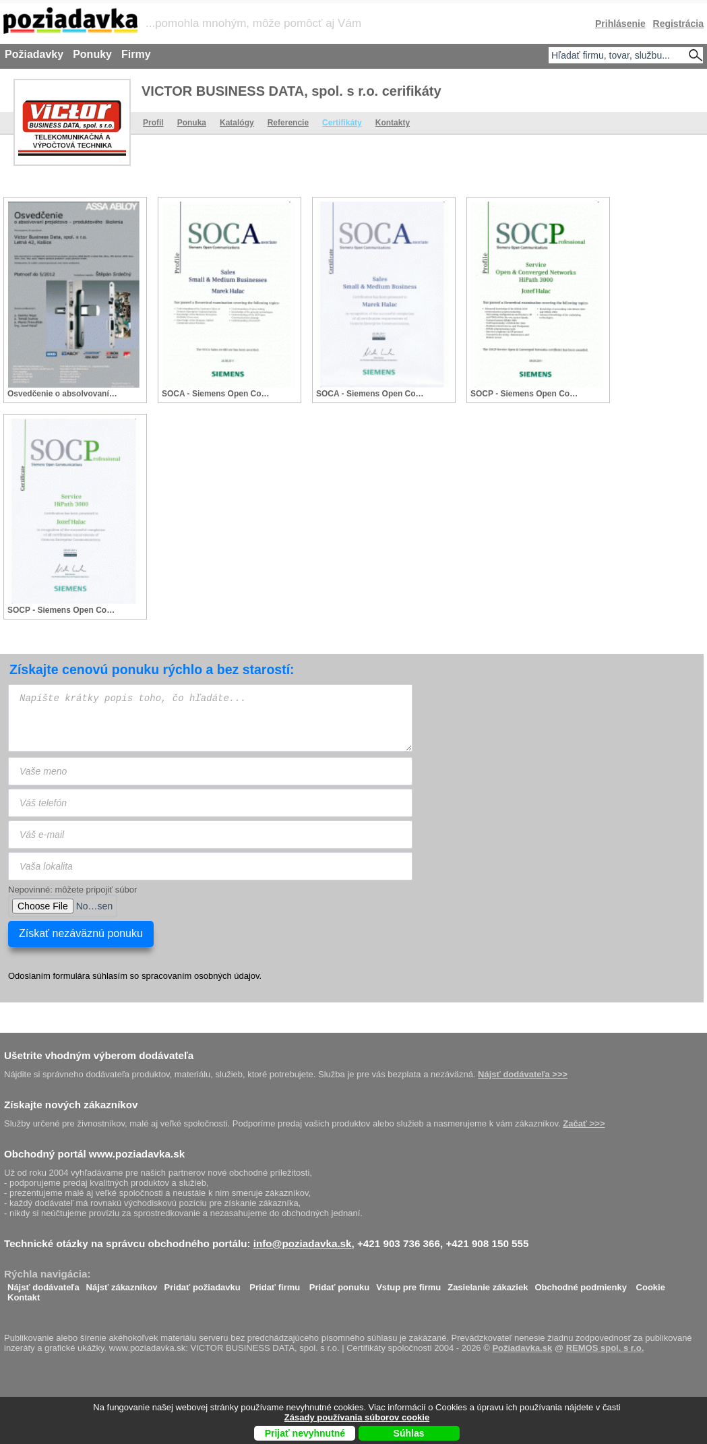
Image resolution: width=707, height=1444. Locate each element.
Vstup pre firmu (408, 1284)
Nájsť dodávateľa (43, 1284)
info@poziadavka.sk (302, 1243)
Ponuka (191, 122)
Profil (153, 122)
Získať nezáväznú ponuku (81, 933)
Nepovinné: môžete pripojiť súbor (72, 889)
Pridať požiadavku (202, 1284)
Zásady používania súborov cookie (356, 1417)
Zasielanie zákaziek (488, 1284)
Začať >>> (584, 1123)
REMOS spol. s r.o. (605, 1348)
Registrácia (678, 23)
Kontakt (23, 1294)
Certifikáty (342, 122)
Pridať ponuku (339, 1284)
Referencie (288, 122)
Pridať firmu (274, 1284)
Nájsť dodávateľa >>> (522, 1074)
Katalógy (237, 122)
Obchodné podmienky (580, 1284)
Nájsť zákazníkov (122, 1284)
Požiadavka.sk (522, 1348)
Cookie (650, 1284)
